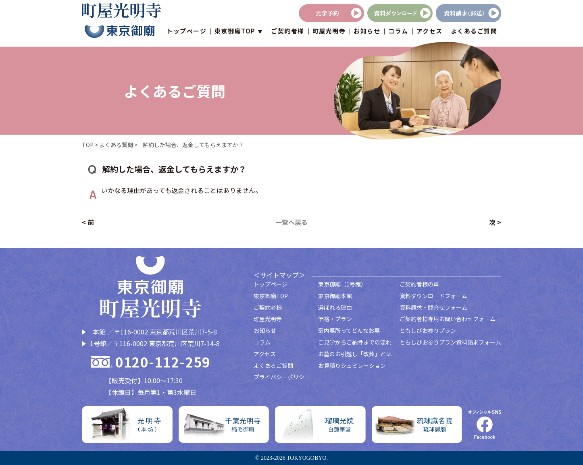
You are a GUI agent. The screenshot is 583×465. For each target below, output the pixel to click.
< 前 (88, 222)
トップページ (186, 32)
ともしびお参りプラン (428, 330)
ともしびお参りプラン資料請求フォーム (450, 342)
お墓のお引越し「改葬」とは (354, 354)
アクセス (429, 32)
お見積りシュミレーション (352, 365)
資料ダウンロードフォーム (433, 296)
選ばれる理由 (335, 307)
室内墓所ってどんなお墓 (349, 330)
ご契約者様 (287, 32)
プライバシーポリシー (282, 377)
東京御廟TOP (271, 296)
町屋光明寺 (329, 32)
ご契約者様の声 (419, 284)
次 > (495, 222)
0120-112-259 (162, 362)
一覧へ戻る (291, 222)
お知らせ (367, 32)
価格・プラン (335, 319)
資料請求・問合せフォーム (433, 307)
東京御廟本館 (335, 296)
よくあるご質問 (474, 32)
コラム (398, 32)
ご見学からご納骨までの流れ (354, 342)
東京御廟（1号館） (342, 284)
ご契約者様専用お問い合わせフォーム (448, 319)
